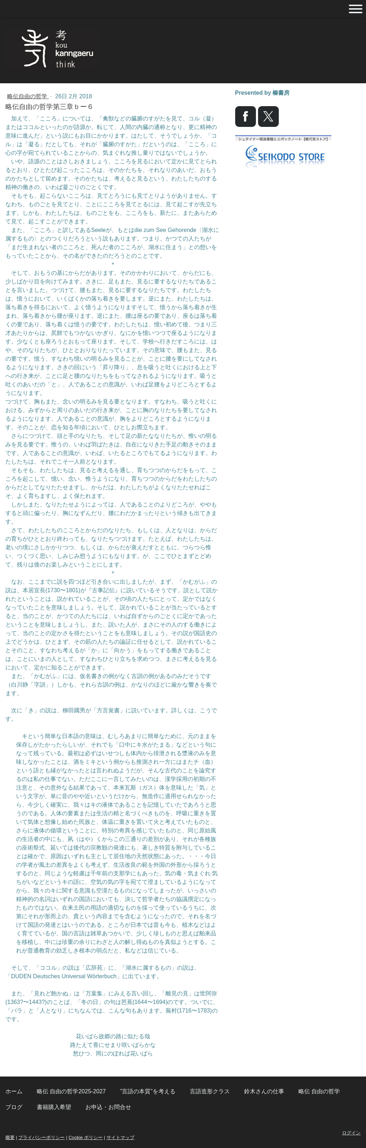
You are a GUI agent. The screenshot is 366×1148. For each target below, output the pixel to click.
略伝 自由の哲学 (319, 1091)
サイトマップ (120, 1137)
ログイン (351, 1132)
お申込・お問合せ (108, 1107)
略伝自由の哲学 (28, 96)
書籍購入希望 (54, 1107)
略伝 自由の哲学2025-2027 (71, 1091)
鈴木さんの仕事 (264, 1091)
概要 (10, 1137)
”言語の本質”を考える (147, 1091)
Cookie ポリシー (86, 1137)
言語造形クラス (210, 1091)
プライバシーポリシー (41, 1137)
